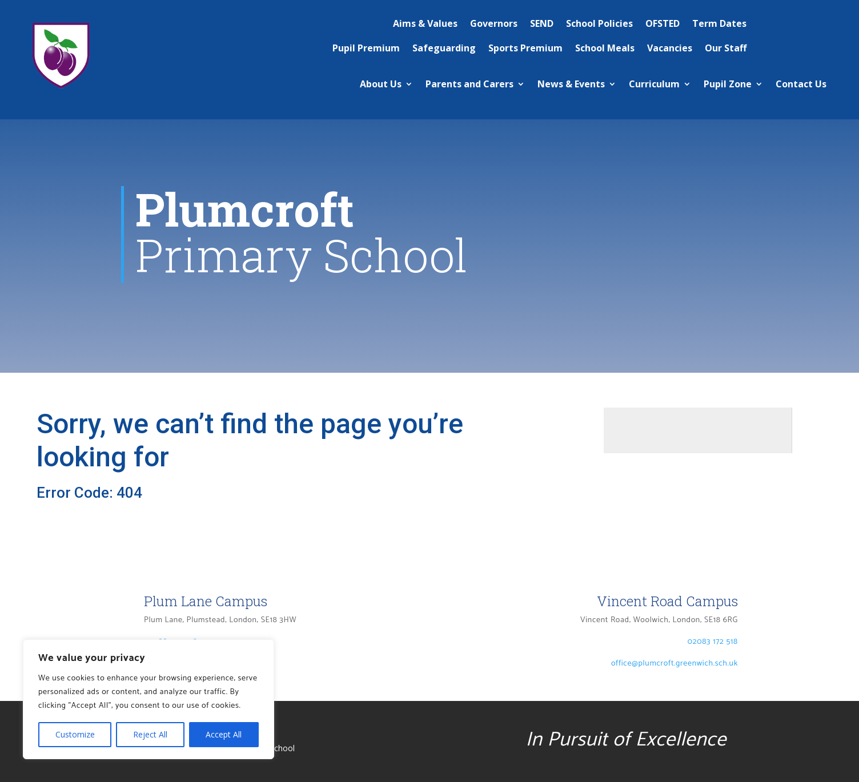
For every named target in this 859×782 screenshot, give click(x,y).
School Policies (599, 23)
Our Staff (725, 48)
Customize (75, 734)
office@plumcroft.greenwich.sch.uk (674, 663)
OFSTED (662, 23)
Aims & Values (425, 23)
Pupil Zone (728, 84)
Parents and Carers (469, 84)
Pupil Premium (366, 48)
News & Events (571, 84)
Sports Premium (525, 48)
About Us (381, 84)
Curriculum (654, 84)
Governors (493, 23)
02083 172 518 (713, 641)
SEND (541, 23)
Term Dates (719, 23)
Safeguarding (444, 48)
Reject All (150, 734)
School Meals (605, 48)
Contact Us (801, 84)
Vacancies (669, 48)
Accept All (224, 734)
